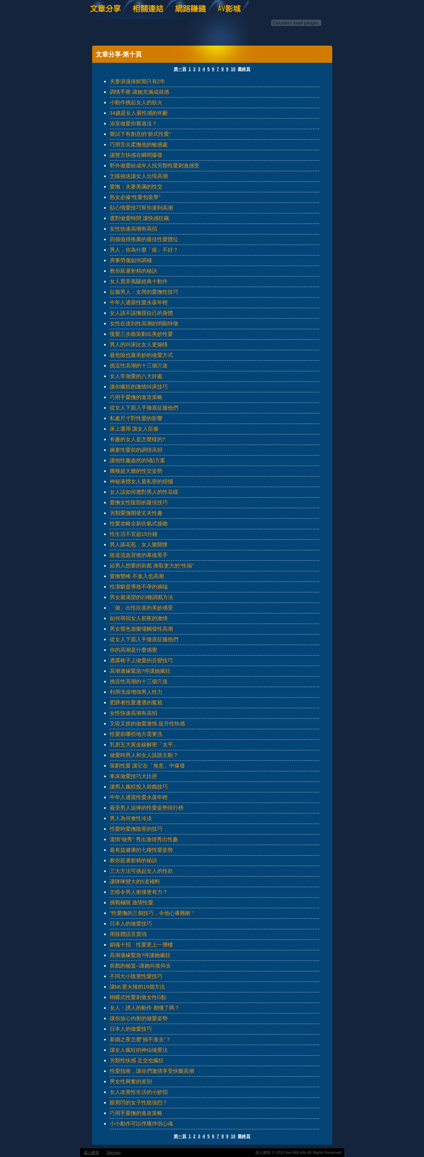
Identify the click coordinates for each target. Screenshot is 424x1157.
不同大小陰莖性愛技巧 (136, 976)
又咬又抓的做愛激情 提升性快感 (147, 723)
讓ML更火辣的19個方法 (137, 987)
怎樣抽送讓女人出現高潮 (139, 176)
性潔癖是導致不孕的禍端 (139, 587)
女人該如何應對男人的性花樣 (144, 492)
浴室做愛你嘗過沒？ (133, 123)
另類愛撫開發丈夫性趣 (136, 513)
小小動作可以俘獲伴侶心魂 (141, 1123)
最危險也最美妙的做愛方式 (141, 355)
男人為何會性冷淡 (131, 818)
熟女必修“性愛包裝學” (135, 197)
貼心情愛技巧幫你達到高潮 (141, 208)
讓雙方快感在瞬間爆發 (136, 155)
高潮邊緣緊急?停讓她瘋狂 (140, 671)
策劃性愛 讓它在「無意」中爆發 (147, 766)
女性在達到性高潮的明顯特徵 (144, 323)
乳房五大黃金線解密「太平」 (144, 744)
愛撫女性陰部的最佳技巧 (139, 502)
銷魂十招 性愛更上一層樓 (141, 944)
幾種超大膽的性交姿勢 (136, 471)
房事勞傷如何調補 (131, 260)
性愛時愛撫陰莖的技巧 (136, 829)
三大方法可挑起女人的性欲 (141, 871)
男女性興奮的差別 (131, 1081)
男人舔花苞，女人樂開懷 (139, 544)
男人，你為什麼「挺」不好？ (144, 250)
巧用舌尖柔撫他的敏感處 (139, 144)
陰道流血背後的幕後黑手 (139, 555)
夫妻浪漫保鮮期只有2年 (137, 81)
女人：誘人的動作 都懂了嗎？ (145, 1008)
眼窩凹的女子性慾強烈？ (139, 1102)
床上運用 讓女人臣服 (134, 429)
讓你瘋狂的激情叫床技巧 (139, 387)
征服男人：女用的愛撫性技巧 (144, 292)
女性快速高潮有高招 (133, 229)
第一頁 (180, 69)
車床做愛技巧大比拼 (133, 776)
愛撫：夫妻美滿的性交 (136, 186)
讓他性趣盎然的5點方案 (137, 460)
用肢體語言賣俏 (128, 934)
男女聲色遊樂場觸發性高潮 (141, 629)
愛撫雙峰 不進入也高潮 (137, 576)
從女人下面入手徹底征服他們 (144, 408)
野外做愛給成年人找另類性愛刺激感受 (154, 165)
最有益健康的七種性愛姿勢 (141, 850)
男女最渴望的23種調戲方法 (142, 597)
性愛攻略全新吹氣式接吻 (139, 523)
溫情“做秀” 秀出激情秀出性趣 (144, 839)
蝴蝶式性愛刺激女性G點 (138, 997)
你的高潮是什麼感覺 (133, 650)
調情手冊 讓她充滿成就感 (139, 92)
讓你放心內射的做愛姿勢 (139, 1018)
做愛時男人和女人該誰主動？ (144, 755)
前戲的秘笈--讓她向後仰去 (140, 966)
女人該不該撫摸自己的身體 (141, 313)
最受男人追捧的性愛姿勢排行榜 (147, 808)
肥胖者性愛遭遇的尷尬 (136, 702)
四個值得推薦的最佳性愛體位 (144, 239)
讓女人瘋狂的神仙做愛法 (139, 1050)
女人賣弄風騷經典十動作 (139, 281)
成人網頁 (91, 1152)
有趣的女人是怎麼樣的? (137, 439)
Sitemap (114, 1152)
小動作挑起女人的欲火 (136, 102)
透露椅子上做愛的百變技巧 (141, 660)
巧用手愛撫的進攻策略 (136, 397)
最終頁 (244, 69)
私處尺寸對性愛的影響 (136, 418)
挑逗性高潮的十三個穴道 (139, 365)
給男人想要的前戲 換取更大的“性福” (152, 565)
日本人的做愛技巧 (131, 923)
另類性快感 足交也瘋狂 (137, 1060)
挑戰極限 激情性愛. (132, 902)
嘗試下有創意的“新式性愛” (140, 134)
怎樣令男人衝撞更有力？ (139, 892)
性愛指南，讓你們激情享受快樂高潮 (152, 1071)
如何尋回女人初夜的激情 (139, 618)
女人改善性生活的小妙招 (139, 1092)
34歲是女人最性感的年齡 (139, 113)
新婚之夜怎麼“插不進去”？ (140, 1039)
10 (233, 69)
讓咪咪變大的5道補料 (135, 881)
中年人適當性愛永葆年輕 (139, 302)
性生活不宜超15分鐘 (134, 534)
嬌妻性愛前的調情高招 (136, 450)
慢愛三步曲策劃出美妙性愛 (141, 334)
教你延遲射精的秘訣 (133, 271)
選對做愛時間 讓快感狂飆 (139, 218)
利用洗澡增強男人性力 (136, 692)
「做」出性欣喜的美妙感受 (141, 608)
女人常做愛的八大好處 (136, 376)
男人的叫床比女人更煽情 (139, 344)
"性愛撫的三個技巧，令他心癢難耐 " (152, 913)
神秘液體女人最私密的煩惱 (141, 481)
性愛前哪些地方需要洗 (136, 734)
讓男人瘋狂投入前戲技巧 (139, 787)
